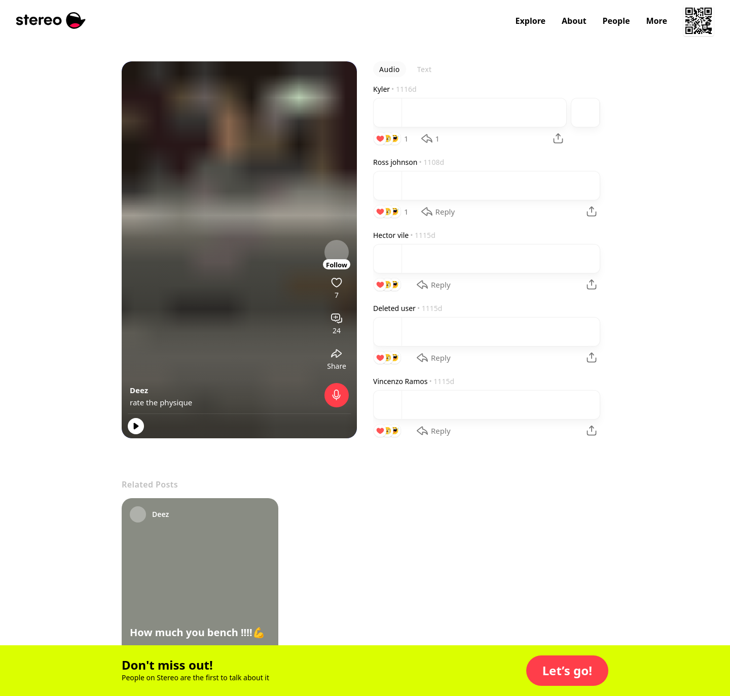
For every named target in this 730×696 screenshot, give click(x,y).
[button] (567, 670)
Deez (139, 390)
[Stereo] (51, 20)
